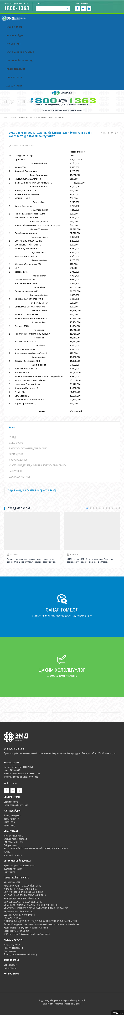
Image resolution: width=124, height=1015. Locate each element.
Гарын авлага (10, 968)
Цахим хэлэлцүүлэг (19, 476)
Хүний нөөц (9, 825)
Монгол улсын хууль (13, 835)
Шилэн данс (9, 822)
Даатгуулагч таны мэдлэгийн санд (28, 448)
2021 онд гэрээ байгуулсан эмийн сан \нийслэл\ (27, 934)
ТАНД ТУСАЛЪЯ (14, 77)
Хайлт (38, 4)
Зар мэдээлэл (16, 454)
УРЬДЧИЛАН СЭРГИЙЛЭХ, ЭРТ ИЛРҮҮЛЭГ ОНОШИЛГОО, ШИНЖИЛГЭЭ (36, 908)
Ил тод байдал (15, 35)
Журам (7, 852)
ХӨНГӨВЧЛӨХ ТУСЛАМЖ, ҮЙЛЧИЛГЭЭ (21, 898)
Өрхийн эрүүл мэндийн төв (16, 931)
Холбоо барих (14, 86)
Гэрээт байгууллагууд (19, 61)
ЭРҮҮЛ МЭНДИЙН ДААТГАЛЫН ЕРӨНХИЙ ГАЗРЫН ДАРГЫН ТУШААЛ (36, 848)
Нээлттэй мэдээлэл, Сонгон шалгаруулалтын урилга (37, 465)
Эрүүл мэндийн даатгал (20, 52)
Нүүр (6, 118)
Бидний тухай (14, 27)
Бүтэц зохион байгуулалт (16, 805)
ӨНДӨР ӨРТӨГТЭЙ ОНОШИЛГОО (18, 911)
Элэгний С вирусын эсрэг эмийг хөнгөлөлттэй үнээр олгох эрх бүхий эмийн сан (41, 924)
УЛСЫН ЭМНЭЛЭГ (12, 882)
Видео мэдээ (16, 443)
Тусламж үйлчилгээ (13, 868)
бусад (13, 118)
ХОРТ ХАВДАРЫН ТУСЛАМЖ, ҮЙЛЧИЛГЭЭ (23, 892)
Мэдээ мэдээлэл (16, 69)
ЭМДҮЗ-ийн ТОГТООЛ (14, 842)
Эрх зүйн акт (13, 44)
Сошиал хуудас (81, 4)
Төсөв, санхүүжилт (12, 815)
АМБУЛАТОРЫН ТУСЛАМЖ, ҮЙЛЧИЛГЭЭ (22, 885)
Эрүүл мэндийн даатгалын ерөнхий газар (32, 490)
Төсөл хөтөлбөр (11, 818)
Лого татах (10, 783)
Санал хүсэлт (10, 965)
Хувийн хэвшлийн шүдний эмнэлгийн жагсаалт (26, 927)
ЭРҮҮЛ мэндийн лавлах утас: (17, 4)
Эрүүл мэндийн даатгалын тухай (19, 865)
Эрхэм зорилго (11, 802)
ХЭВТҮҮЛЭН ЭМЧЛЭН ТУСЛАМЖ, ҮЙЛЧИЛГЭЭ (25, 895)
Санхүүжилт (15, 471)
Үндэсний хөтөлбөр (13, 855)
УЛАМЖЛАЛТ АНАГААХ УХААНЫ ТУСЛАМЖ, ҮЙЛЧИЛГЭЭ (30, 905)
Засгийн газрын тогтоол (15, 839)
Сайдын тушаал (11, 845)
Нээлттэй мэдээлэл (13, 948)
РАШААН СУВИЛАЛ (13, 918)
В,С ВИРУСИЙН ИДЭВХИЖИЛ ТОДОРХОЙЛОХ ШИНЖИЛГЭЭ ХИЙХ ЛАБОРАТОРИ (40, 921)
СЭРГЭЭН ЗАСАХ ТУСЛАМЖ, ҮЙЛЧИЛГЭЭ (23, 902)
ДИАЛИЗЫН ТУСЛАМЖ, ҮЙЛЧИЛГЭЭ (20, 889)
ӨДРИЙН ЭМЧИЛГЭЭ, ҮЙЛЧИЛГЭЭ (19, 914)
